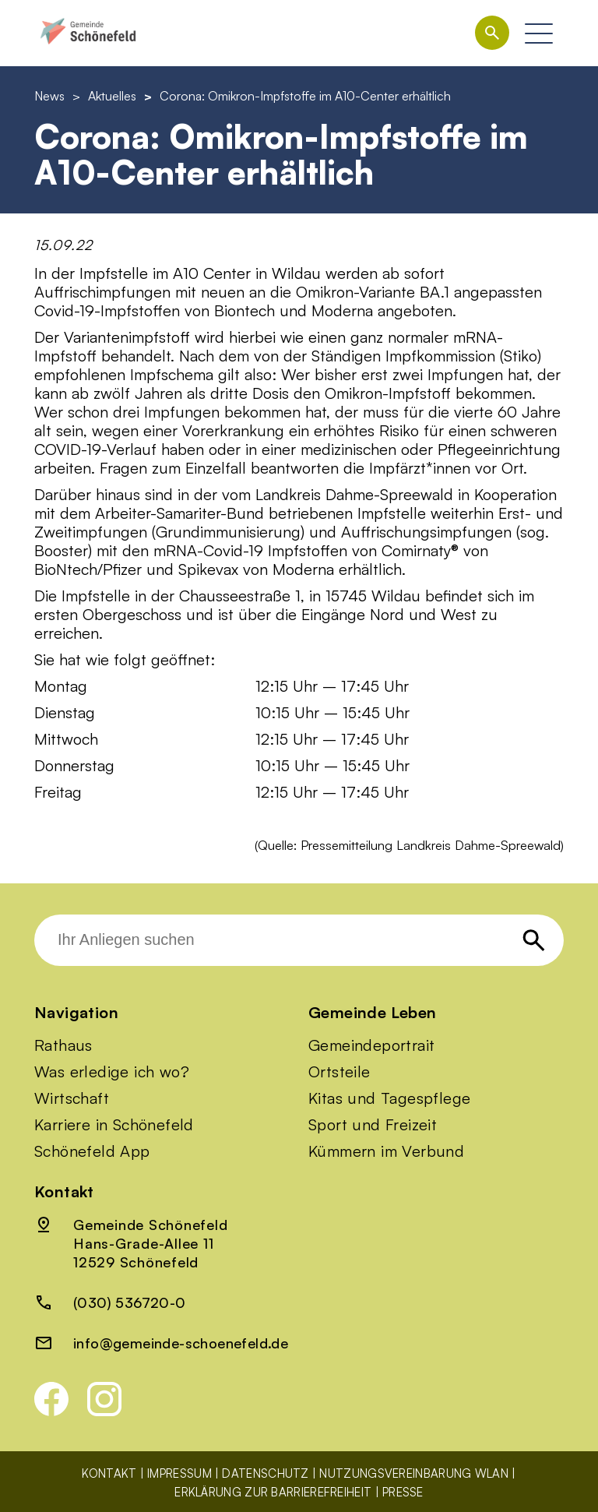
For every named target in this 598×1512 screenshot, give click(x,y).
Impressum (179, 1473)
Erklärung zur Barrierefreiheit (272, 1492)
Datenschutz (265, 1473)
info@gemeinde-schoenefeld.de (180, 1343)
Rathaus (63, 1045)
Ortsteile (339, 1072)
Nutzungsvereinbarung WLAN (413, 1473)
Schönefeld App (92, 1151)
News (49, 96)
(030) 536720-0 (129, 1302)
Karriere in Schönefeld (114, 1124)
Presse (403, 1492)
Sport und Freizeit (372, 1124)
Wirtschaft (71, 1098)
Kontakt (109, 1473)
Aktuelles (112, 96)
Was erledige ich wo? (111, 1072)
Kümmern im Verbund (386, 1151)
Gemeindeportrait (371, 1045)
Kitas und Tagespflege (389, 1098)
